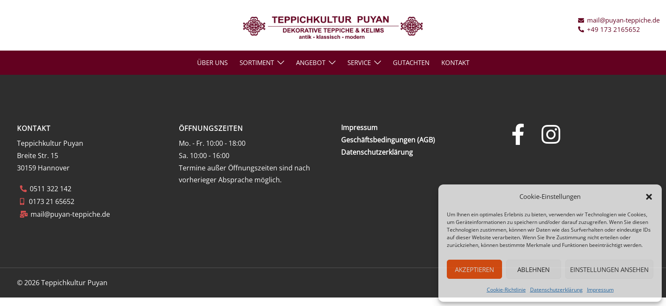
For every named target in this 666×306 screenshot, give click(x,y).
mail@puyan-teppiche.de (70, 214)
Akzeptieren (474, 269)
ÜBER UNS (212, 62)
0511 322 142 (50, 188)
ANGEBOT (310, 62)
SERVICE (359, 62)
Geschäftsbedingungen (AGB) (388, 139)
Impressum (600, 289)
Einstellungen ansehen (609, 269)
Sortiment (257, 62)
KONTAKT (455, 62)
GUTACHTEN (411, 62)
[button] (649, 197)
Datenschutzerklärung (556, 289)
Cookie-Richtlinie (506, 289)
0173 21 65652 (50, 201)
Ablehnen (533, 269)
